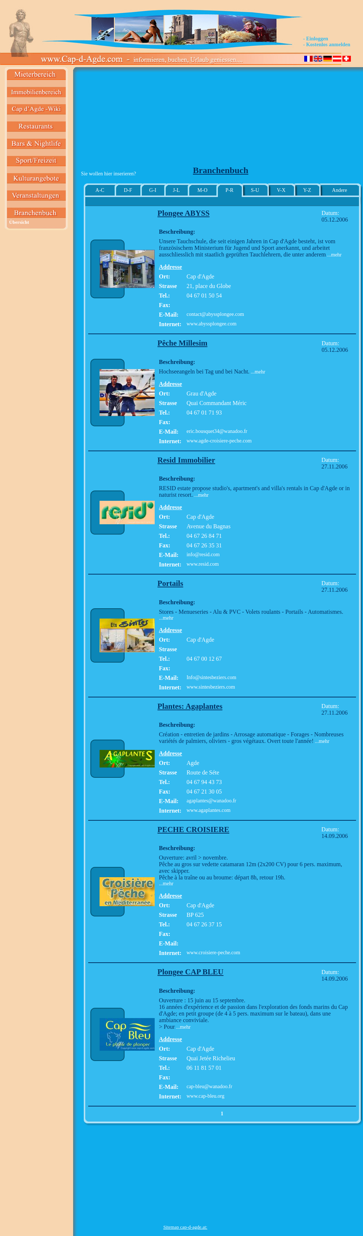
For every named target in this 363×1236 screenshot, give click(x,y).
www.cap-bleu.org (205, 1096)
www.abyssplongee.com (212, 324)
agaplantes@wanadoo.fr (211, 800)
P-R (230, 190)
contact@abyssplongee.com (215, 314)
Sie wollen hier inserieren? (108, 173)
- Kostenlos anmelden (326, 44)
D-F (128, 190)
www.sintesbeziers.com (211, 687)
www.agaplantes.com (209, 810)
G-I (152, 190)
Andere (339, 190)
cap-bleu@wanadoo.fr (209, 1086)
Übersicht (19, 222)
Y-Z (307, 190)
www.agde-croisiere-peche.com (219, 441)
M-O (202, 190)
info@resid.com (203, 554)
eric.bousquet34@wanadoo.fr (217, 431)
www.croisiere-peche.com (213, 952)
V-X (281, 190)
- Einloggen (315, 38)
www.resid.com (203, 564)
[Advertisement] (185, 119)
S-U (255, 190)
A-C (100, 190)
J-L (176, 190)
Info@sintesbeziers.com (211, 677)
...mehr (334, 255)
